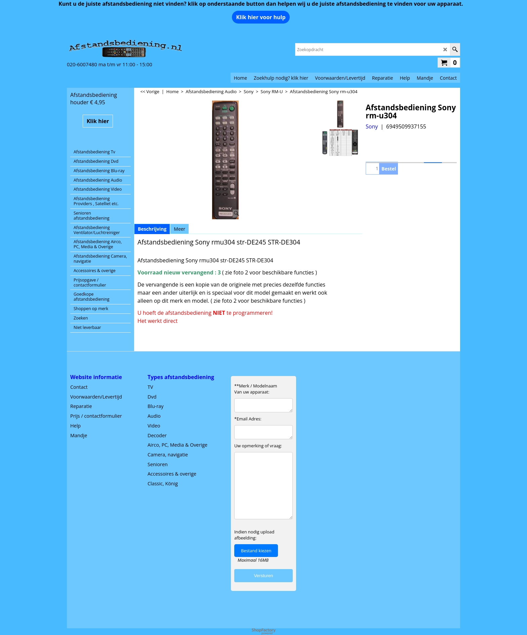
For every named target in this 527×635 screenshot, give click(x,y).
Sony (372, 126)
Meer (179, 229)
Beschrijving (152, 229)
